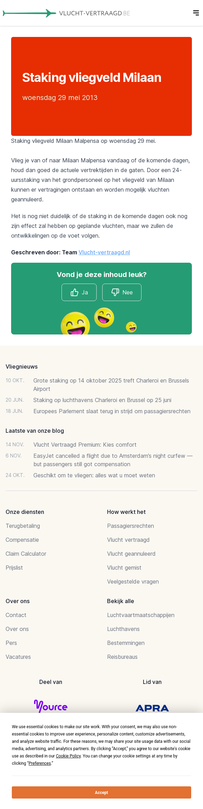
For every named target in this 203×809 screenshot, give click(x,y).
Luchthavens (123, 628)
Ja (79, 292)
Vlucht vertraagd (128, 539)
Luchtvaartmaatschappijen (140, 614)
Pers (11, 642)
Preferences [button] (40, 763)
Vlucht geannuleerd (131, 553)
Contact (16, 614)
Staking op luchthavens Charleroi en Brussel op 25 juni (102, 399)
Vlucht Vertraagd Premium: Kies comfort (85, 444)
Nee (122, 292)
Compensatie (22, 539)
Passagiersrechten (130, 525)
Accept (101, 792)
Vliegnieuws (22, 366)
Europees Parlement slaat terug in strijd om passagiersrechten (111, 411)
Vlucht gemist (124, 567)
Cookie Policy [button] (68, 756)
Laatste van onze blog (35, 430)
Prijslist (14, 567)
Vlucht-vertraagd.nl (104, 252)
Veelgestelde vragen (133, 581)
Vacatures (18, 656)
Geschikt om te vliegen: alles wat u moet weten (94, 475)
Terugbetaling (23, 525)
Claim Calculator (26, 553)
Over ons (17, 628)
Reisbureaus (122, 656)
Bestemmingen (126, 642)
